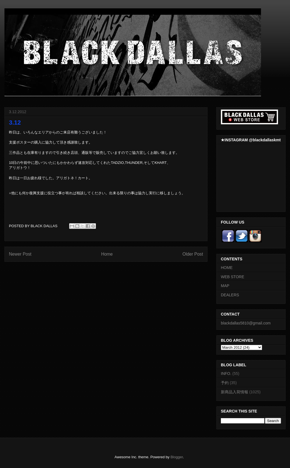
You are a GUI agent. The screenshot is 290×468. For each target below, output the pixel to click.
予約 (225, 382)
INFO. (226, 373)
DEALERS (230, 295)
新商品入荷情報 (234, 392)
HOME (227, 267)
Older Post (192, 254)
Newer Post (20, 254)
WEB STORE (232, 277)
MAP (225, 285)
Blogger (176, 457)
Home (107, 254)
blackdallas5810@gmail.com (245, 323)
